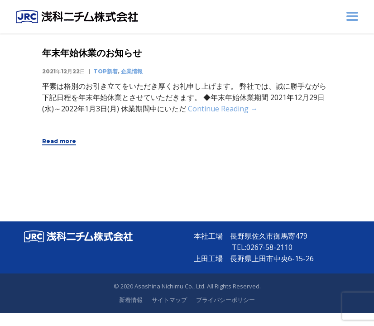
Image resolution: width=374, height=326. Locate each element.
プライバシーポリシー (225, 300)
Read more (59, 141)
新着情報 (131, 300)
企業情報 (132, 71)
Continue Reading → (223, 109)
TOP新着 (105, 71)
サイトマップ (169, 300)
